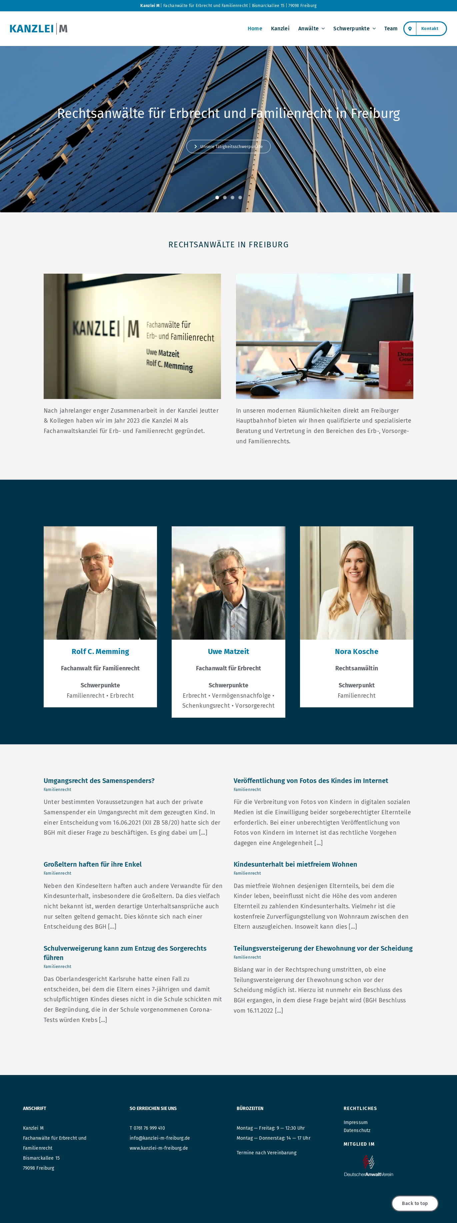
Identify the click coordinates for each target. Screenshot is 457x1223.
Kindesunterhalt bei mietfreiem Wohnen (295, 864)
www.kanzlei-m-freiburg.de (159, 1148)
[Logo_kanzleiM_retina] (38, 26)
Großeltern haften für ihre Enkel (93, 864)
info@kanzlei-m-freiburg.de (160, 1138)
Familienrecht (57, 789)
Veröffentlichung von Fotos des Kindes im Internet (311, 781)
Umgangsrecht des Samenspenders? (99, 781)
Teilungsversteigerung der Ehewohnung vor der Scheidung (323, 948)
